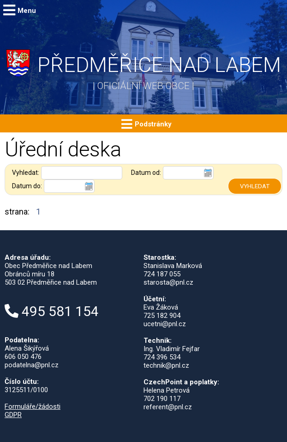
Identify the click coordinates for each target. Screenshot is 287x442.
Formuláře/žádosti (32, 406)
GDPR (13, 415)
